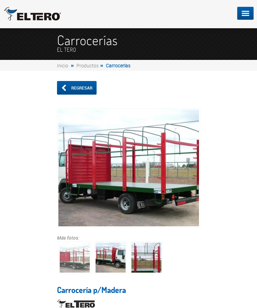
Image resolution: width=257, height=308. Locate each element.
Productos (87, 65)
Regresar (76, 88)
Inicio (62, 65)
